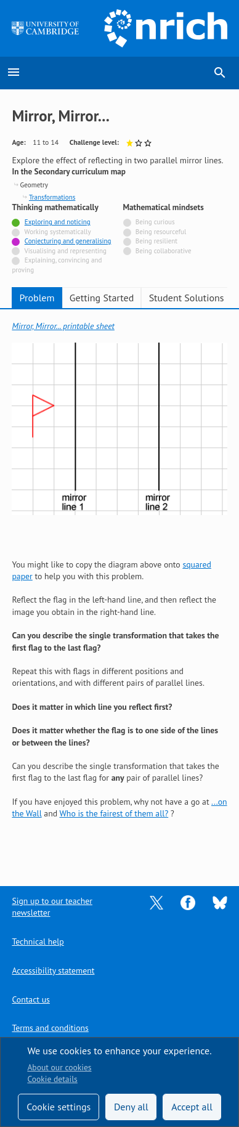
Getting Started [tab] (102, 297)
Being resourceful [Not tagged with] (161, 231)
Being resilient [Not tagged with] (156, 241)
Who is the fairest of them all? (113, 813)
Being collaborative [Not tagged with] (164, 250)
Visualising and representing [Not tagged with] (65, 250)
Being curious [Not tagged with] (155, 222)
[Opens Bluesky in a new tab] (220, 901)
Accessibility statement (53, 970)
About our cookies (59, 1067)
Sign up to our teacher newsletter (52, 906)
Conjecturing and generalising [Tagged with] (68, 241)
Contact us (30, 999)
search (220, 72)
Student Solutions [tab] (186, 297)
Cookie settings (58, 1107)
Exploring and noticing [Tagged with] (58, 222)
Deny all (131, 1107)
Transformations (52, 197)
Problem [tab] (37, 297)
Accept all (192, 1107)
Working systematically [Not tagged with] (58, 231)
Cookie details (52, 1078)
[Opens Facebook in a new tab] (187, 901)
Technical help (37, 941)
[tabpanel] (119, 588)
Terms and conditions (50, 1027)
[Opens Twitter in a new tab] (156, 901)
